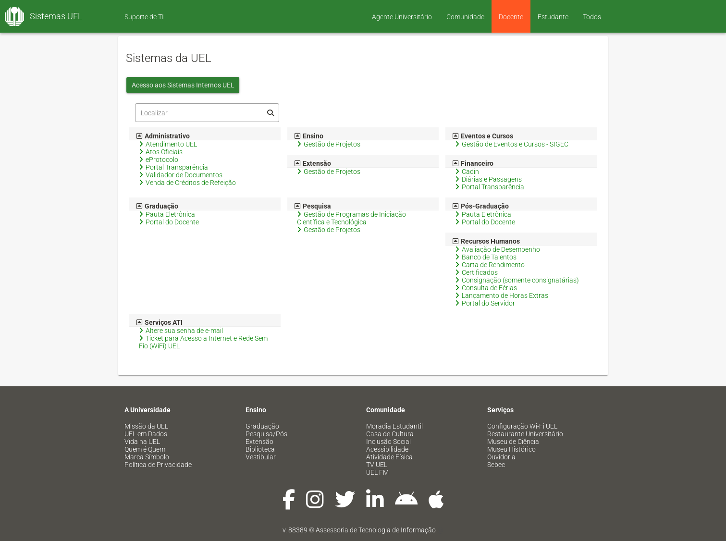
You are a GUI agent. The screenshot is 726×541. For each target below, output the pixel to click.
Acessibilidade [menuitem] (387, 449)
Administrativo (163, 136)
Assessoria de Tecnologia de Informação (376, 530)
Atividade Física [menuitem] (389, 457)
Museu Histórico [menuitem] (511, 449)
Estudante (553, 17)
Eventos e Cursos (483, 136)
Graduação (157, 206)
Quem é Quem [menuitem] (144, 449)
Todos (592, 17)
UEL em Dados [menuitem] (145, 434)
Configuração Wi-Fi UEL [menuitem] (522, 426)
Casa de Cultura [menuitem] (390, 434)
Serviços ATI (159, 322)
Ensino (309, 136)
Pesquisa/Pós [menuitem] (266, 434)
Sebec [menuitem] (496, 464)
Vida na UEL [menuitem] (142, 441)
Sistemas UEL (56, 16)
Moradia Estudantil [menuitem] (394, 426)
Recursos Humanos (486, 241)
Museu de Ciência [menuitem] (513, 441)
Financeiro (473, 163)
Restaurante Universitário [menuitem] (525, 434)
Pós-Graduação (481, 206)
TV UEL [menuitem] (376, 464)
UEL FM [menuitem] (377, 472)
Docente (511, 17)
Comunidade (465, 17)
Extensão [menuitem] (259, 441)
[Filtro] (207, 112)
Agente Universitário (402, 17)
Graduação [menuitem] (262, 426)
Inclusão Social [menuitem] (388, 441)
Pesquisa (313, 206)
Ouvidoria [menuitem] (501, 457)
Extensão (313, 163)
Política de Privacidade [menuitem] (158, 464)
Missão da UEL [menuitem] (146, 426)
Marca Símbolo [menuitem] (146, 457)
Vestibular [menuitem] (261, 457)
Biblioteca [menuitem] (260, 449)
